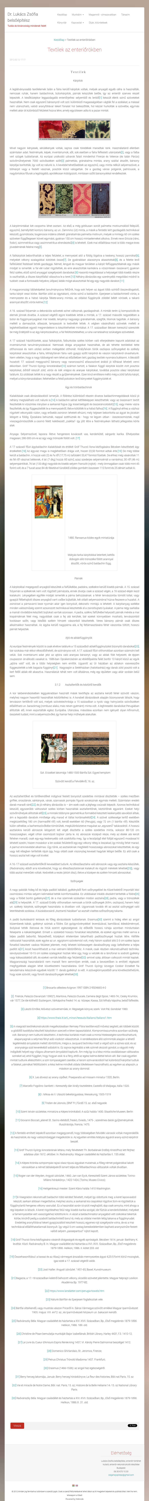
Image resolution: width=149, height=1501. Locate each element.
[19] (120, 451)
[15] (116, 404)
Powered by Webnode (75, 1499)
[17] (78, 438)
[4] (73, 242)
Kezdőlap (59, 39)
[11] (122, 281)
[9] (76, 272)
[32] (83, 957)
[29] (15, 902)
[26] (137, 894)
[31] (22, 949)
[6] (137, 255)
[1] (100, 97)
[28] (106, 898)
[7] (64, 259)
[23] (44, 813)
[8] (116, 259)
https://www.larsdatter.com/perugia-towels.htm (77, 1291)
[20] (137, 646)
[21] (55, 667)
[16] (105, 408)
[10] (73, 276)
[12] (46, 302)
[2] (122, 152)
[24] (93, 817)
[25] (129, 868)
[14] (53, 400)
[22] (33, 804)
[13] (64, 366)
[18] (24, 451)
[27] (47, 898)
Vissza (17, 1425)
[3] (63, 160)
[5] (40, 247)
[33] (76, 974)
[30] (100, 919)
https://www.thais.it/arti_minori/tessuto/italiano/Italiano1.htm (76, 1017)
